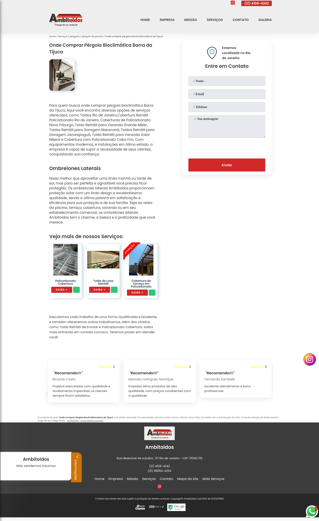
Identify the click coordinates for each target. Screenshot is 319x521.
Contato (241, 19)
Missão (190, 19)
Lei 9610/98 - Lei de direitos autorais (85, 420)
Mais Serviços (213, 478)
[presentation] (227, 147)
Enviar (227, 165)
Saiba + (62, 289)
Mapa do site (187, 478)
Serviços (215, 19)
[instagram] (233, 3)
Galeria (265, 19)
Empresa (167, 19)
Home (145, 19)
